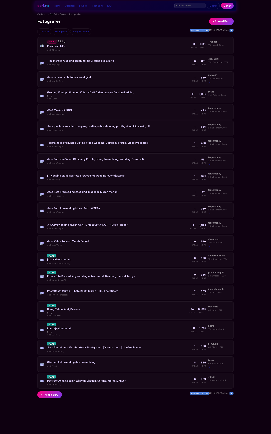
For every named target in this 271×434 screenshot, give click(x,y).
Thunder (56, 50)
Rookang (56, 179)
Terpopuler (61, 31)
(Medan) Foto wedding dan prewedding (71, 362)
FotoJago (57, 196)
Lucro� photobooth (59, 328)
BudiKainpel (57, 130)
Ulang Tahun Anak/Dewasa (63, 309)
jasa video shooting (59, 259)
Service (63, 14)
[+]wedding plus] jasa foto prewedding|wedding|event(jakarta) (86, 175)
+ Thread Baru (221, 21)
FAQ (109, 5)
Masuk (213, 5)
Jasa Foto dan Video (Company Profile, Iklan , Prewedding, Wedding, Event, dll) (95, 159)
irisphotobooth (215, 289)
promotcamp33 (59, 280)
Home (57, 5)
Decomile (56, 315)
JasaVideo (57, 245)
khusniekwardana (60, 295)
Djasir (54, 99)
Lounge (83, 5)
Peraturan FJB (55, 46)
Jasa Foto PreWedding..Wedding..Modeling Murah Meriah (82, 191)
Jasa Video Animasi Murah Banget (68, 241)
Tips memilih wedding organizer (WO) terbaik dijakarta (80, 60)
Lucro (55, 335)
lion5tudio (57, 351)
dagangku (56, 64)
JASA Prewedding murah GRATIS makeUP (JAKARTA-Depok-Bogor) (87, 224)
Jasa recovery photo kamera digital (69, 77)
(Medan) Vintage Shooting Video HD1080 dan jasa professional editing (90, 92)
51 (214, 30)
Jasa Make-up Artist (59, 109)
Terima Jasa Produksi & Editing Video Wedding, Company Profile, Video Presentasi (97, 142)
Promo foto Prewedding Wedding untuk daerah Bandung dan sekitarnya (91, 276)
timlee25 (212, 75)
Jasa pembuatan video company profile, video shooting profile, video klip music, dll (98, 126)
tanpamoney (214, 108)
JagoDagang (58, 114)
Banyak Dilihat (81, 31)
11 (212, 30)
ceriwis (43, 5)
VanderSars (57, 81)
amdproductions (60, 263)
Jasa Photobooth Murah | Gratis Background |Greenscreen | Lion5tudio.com (94, 347)
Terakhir (225, 30)
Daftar (227, 5)
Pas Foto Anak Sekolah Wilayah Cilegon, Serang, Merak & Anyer (86, 380)
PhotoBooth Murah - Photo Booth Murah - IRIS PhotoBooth (82, 290)
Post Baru (97, 5)
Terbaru (44, 31)
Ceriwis (41, 14)
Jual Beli (70, 5)
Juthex (55, 384)
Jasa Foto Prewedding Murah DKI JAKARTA (73, 208)
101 (217, 30)
